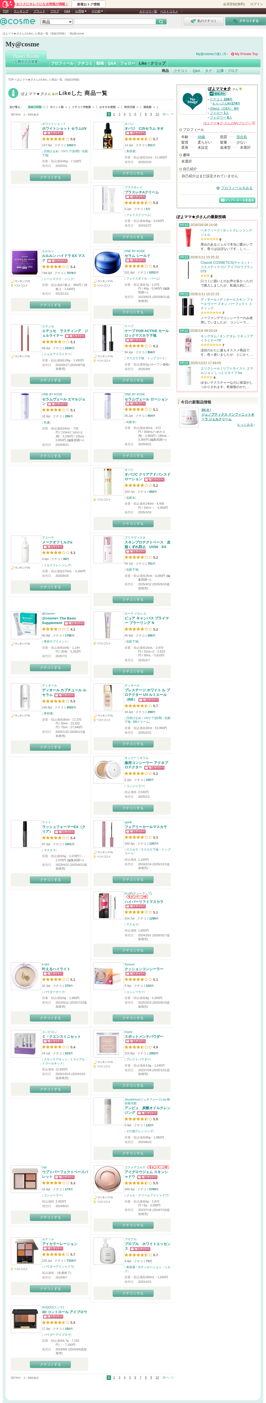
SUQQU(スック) (53, 1307)
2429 (68, 348)
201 (150, 145)
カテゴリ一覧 (148, 11)
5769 (152, 1189)
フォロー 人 (219, 113)
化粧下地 (132, 569)
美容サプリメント (56, 641)
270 (67, 985)
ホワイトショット (54, 123)
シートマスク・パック (59, 279)
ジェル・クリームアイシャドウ (147, 1195)
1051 (68, 844)
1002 (69, 145)
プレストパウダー (138, 1059)
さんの (229, 123)
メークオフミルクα (57, 542)
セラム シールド (137, 256)
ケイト (46, 822)
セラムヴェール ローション (146, 399)
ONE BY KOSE (135, 251)
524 (67, 1053)
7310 (69, 1260)
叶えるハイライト (56, 969)
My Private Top (246, 54)
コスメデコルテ (135, 1167)
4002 (69, 707)
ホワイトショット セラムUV (64, 128)
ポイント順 (57, 107)
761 (150, 563)
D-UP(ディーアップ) (138, 893)
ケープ (129, 326)
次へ (166, 114)
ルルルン (48, 251)
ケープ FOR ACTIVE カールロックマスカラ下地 (147, 333)
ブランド (39, 11)
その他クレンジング (139, 1131)
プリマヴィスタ (135, 537)
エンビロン (49, 1031)
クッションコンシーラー (144, 969)
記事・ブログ (227, 71)
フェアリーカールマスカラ (146, 827)
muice (128, 1031)
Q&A (67, 11)
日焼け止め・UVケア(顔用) (62, 151)
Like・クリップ (152, 63)
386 (150, 635)
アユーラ (48, 537)
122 (148, 1125)
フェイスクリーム (138, 215)
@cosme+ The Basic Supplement (59, 620)
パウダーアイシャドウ (59, 1266)
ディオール (49, 685)
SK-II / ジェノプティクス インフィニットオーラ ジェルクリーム (227, 414)
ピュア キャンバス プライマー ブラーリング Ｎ (147, 620)
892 (151, 491)
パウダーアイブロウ (57, 1334)
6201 (152, 272)
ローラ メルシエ (135, 613)
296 (67, 416)
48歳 (201, 137)
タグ (208, 71)
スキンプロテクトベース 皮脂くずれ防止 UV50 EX (147, 544)
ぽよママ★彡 (64, 94)
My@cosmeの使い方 (211, 54)
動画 (100, 63)
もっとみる (245, 425)
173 (67, 1189)
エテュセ (48, 326)
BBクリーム (141, 721)
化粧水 (130, 422)
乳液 (47, 422)
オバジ (129, 123)
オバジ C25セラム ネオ (144, 128)
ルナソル (48, 1239)
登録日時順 (35, 107)
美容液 (130, 151)
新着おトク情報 (88, 4)
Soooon (130, 964)
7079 (69, 273)
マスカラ (50, 850)
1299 (152, 918)
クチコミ (85, 63)
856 (150, 352)
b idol (45, 964)
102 (148, 985)
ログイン (256, 4)
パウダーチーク (54, 992)
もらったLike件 (226, 103)
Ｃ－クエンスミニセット (61, 1037)
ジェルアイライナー (57, 354)
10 (157, 114)
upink (128, 822)
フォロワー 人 (221, 117)
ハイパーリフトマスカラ (144, 902)
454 (150, 415)
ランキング (21, 11)
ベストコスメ (169, 11)
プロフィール (62, 63)
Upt (44, 1167)
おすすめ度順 (107, 107)
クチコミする (50, 177)
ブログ (54, 11)
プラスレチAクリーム (142, 192)
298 (150, 712)
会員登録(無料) (234, 4)
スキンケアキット (56, 1059)
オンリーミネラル (136, 757)
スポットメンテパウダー (144, 1037)
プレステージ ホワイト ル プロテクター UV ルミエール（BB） (147, 694)
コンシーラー (135, 786)
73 (147, 1261)
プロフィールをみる (237, 188)
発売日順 (129, 107)
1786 (68, 635)
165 (148, 779)
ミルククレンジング (57, 565)
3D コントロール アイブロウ (64, 1312)
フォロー (127, 63)
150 (67, 1328)
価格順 (147, 107)
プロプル (131, 1239)
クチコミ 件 (221, 99)
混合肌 (241, 137)
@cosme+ (49, 613)
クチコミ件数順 (81, 107)
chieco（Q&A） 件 (224, 108)
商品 (165, 71)
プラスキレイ (133, 187)
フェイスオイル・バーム (142, 278)
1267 (152, 843)
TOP (6, 11)
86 (64, 559)
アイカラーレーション (59, 1244)
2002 (152, 1053)
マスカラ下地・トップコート (145, 358)
